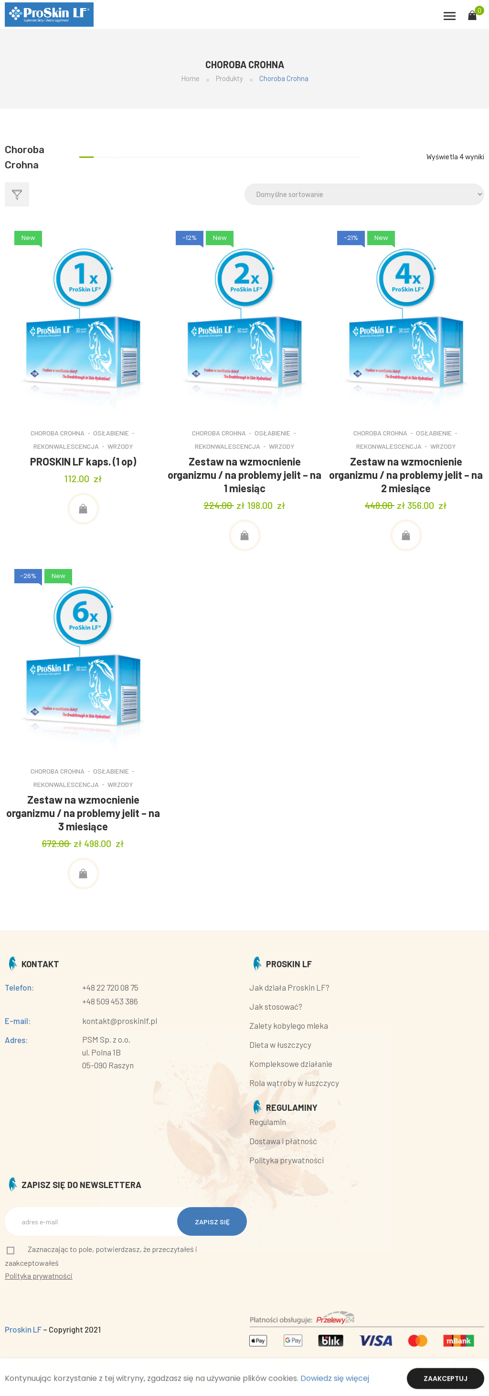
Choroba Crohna (58, 433)
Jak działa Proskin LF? (289, 987)
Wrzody (120, 446)
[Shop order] (364, 194)
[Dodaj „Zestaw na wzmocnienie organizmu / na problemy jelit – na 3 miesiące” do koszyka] (83, 873)
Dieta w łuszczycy (280, 1044)
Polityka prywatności (286, 1160)
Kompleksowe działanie (290, 1063)
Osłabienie (111, 433)
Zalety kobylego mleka (288, 1025)
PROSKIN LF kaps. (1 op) (83, 461)
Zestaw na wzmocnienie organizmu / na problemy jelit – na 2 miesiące (406, 474)
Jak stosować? (275, 1006)
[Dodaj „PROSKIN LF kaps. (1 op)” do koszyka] (83, 509)
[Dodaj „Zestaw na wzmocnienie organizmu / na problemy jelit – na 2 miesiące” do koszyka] (406, 535)
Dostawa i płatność (283, 1141)
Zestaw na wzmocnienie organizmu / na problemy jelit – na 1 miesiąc (244, 474)
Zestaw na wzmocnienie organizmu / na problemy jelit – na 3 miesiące (83, 812)
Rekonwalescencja (66, 446)
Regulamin (267, 1122)
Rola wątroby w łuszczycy (294, 1082)
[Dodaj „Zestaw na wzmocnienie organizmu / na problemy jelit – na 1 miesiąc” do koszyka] (245, 535)
